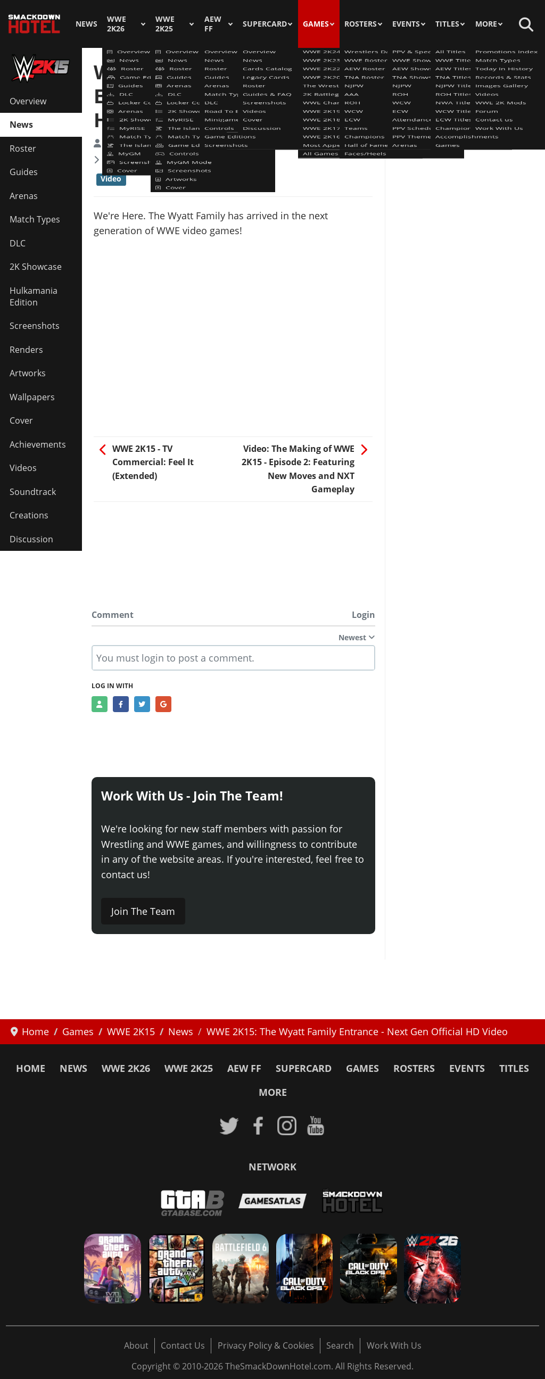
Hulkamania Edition (33, 296)
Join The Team (143, 911)
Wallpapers (32, 397)
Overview (28, 101)
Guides (24, 172)
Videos (23, 468)
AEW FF (212, 24)
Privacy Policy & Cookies (266, 1345)
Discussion (31, 539)
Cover (21, 420)
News (86, 24)
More (486, 24)
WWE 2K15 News (136, 160)
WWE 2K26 (116, 24)
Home (30, 1068)
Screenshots (35, 326)
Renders (26, 350)
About (136, 1345)
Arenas (24, 196)
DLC (18, 243)
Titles (447, 24)
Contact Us (183, 1345)
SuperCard (265, 24)
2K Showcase (36, 267)
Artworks (28, 373)
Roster (23, 148)
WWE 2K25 (165, 24)
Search (340, 1345)
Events (406, 24)
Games (316, 24)
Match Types (35, 219)
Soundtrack (33, 492)
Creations (29, 515)
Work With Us (394, 1345)
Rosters (360, 24)
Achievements (38, 444)
